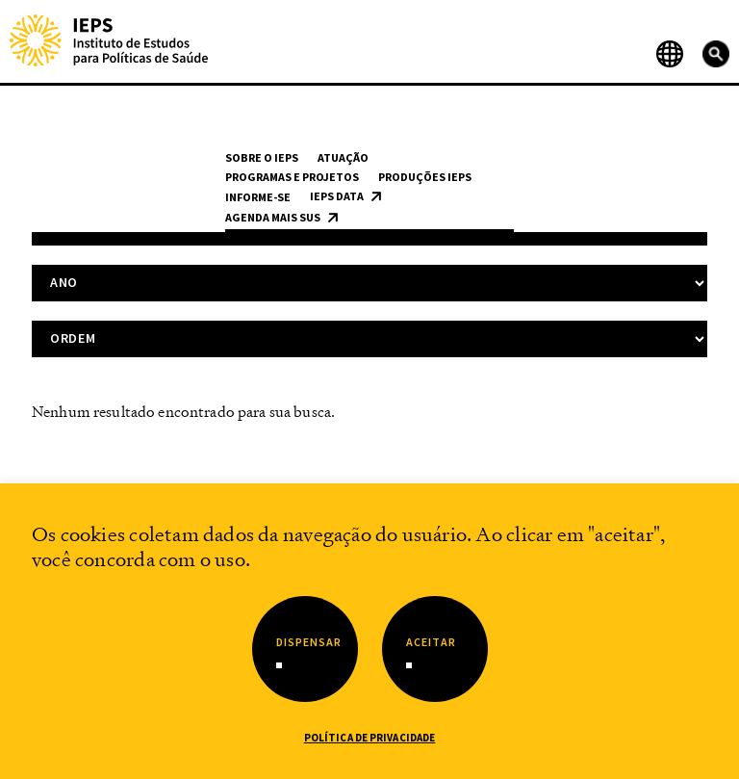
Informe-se (258, 197)
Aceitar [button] (431, 642)
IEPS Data (337, 196)
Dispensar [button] (309, 642)
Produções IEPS (424, 176)
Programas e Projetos (292, 176)
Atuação (343, 157)
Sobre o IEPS (261, 157)
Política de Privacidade (370, 737)
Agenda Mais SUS (272, 217)
